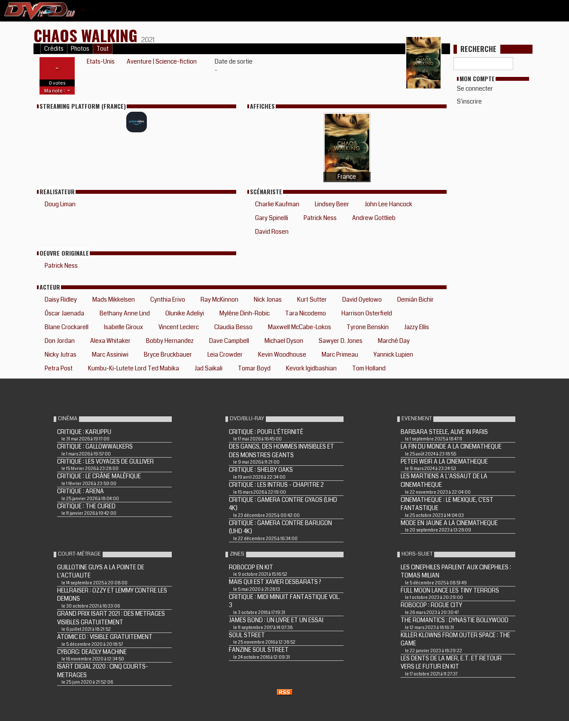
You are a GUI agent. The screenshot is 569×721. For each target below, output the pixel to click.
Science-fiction (176, 61)
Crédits (54, 49)
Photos (80, 49)
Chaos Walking (87, 35)
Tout (103, 49)
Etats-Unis (101, 61)
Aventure (139, 61)
